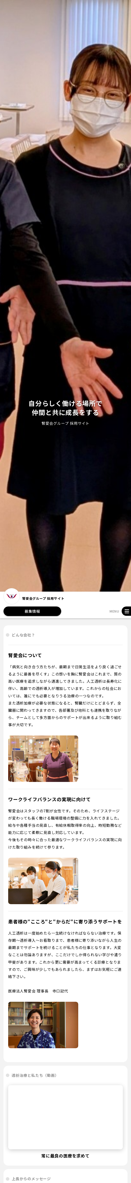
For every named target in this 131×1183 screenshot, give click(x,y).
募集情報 (32, 611)
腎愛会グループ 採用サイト (34, 598)
